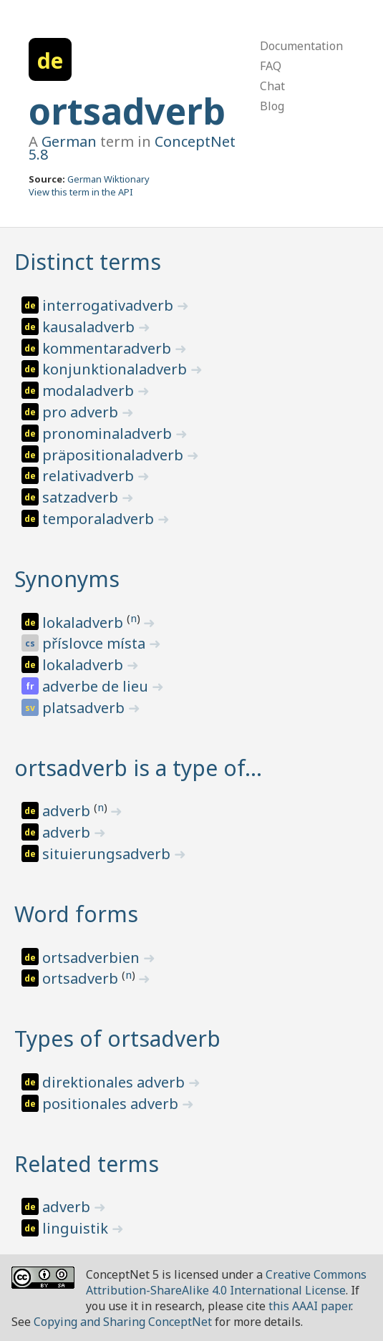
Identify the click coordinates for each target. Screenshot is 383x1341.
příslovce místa (95, 643)
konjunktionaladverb (116, 369)
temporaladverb (99, 518)
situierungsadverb (108, 853)
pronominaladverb (108, 433)
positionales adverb (112, 1103)
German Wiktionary (108, 179)
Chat (272, 86)
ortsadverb (127, 111)
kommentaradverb (108, 348)
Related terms (86, 1163)
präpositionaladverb (114, 455)
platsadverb (85, 707)
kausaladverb (90, 327)
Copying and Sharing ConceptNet (123, 1322)
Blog (272, 106)
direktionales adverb (115, 1082)
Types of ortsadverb (117, 1038)
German (69, 141)
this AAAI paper (309, 1306)
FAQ (270, 66)
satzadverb (82, 497)
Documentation (301, 46)
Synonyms (67, 579)
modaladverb (89, 390)
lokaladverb (84, 622)
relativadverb (89, 475)
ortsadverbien (92, 957)
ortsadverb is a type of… (138, 768)
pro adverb (82, 412)
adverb (68, 810)
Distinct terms (87, 261)
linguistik (77, 1228)
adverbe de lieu (97, 686)
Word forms (76, 914)
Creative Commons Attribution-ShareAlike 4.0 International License (226, 1282)
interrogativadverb (109, 305)
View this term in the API (81, 191)
